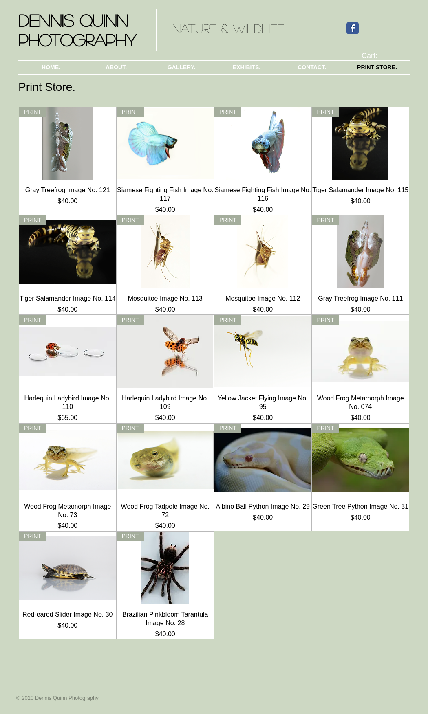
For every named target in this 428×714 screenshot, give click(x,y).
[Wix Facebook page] (352, 28)
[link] (375, 55)
